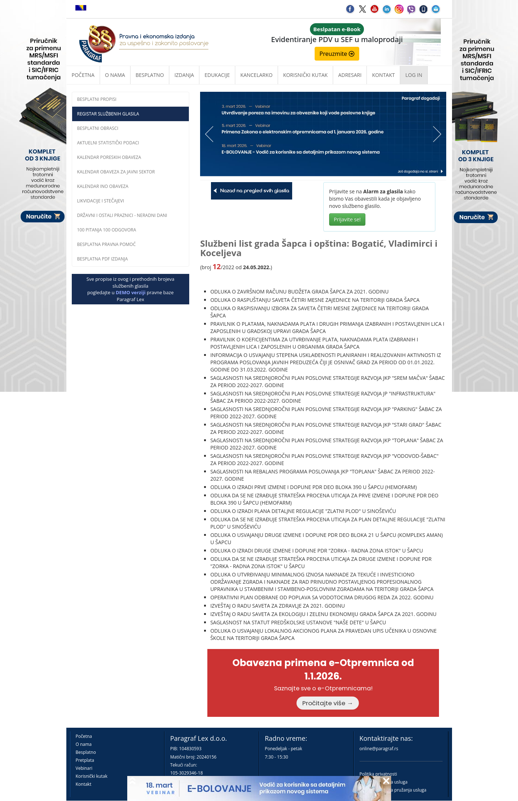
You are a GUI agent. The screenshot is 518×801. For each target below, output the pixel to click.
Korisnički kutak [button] (305, 74)
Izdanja (184, 74)
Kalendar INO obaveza (103, 186)
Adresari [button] (350, 74)
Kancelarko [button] (256, 74)
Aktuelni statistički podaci (108, 143)
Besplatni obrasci (98, 128)
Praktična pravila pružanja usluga (393, 790)
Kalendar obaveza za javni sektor (116, 172)
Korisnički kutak (92, 776)
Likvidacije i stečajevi (100, 201)
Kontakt (83, 784)
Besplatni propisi (97, 99)
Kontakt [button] (383, 74)
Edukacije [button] (217, 74)
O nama (115, 74)
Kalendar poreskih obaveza (109, 157)
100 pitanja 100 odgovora (106, 230)
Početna (83, 74)
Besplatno (150, 74)
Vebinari (84, 768)
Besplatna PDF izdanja (102, 259)
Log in (413, 74)
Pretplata (85, 760)
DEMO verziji (130, 292)
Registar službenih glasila (108, 114)
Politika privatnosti (378, 774)
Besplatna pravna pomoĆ (106, 244)
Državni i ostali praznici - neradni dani (122, 215)
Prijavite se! (347, 219)
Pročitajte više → (327, 703)
